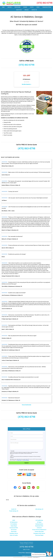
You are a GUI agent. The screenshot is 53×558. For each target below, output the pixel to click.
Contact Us (34, 9)
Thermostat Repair (39, 533)
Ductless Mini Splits (39, 529)
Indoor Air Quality (14, 533)
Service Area (17, 7)
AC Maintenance (13, 520)
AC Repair (39, 520)
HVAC (13, 518)
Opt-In (12, 453)
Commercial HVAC (14, 525)
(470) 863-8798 (44, 3)
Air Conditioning (39, 518)
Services (10, 8)
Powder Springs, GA (13, 509)
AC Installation (13, 522)
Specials (27, 9)
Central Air (39, 525)
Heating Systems (39, 522)
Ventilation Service (14, 531)
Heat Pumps (14, 529)
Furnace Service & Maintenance (39, 527)
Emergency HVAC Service (39, 531)
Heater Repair (14, 523)
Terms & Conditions (30, 550)
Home (3, 7)
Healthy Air (19, 9)
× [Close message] (45, 553)
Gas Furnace (14, 527)
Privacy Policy (22, 550)
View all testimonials (26, 402)
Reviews (25, 7)
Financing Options (46, 7)
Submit (26, 461)
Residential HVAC (39, 523)
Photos (31, 7)
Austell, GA (13, 507)
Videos (37, 7)
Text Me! (12, 448)
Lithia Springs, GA (39, 507)
